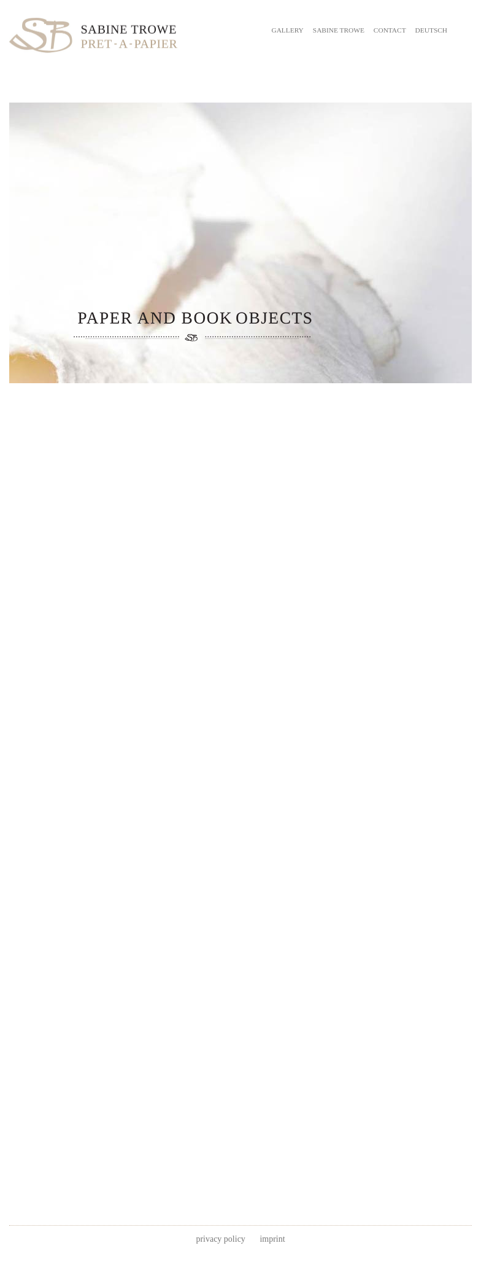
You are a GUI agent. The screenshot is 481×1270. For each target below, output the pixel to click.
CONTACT (390, 30)
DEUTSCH (431, 30)
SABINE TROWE (338, 30)
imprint (272, 1239)
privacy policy (220, 1239)
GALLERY (287, 30)
